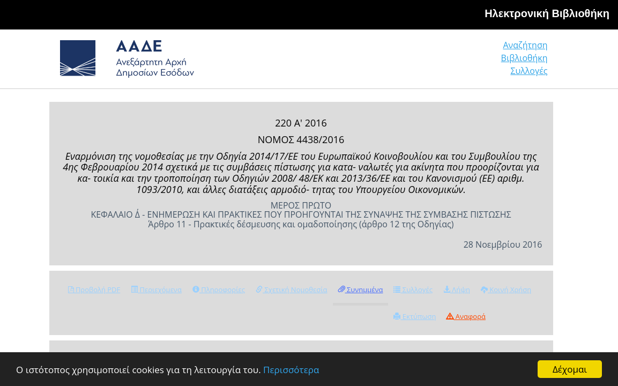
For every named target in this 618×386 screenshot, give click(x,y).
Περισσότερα (291, 369)
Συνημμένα (360, 289)
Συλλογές (530, 62)
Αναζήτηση (384, 62)
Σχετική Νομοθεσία (291, 289)
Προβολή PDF (94, 289)
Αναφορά (465, 316)
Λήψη (456, 289)
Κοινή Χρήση (506, 289)
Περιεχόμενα (156, 289)
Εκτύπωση (414, 316)
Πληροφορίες (218, 289)
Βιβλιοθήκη (459, 62)
